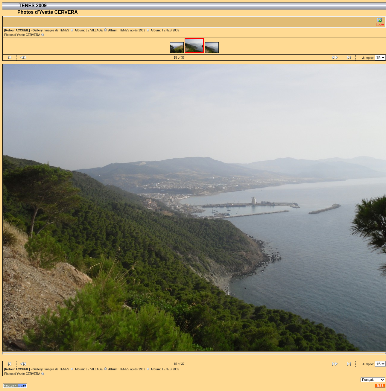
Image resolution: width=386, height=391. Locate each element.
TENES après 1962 (134, 30)
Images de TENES (59, 30)
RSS (380, 385)
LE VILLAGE (96, 30)
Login (380, 22)
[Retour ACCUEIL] (17, 30)
